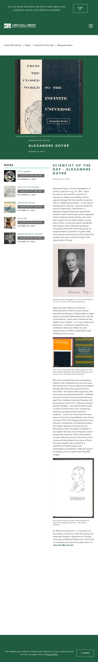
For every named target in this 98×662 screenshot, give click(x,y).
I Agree (85, 653)
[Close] (92, 8)
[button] (91, 26)
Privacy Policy (52, 654)
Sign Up (80, 8)
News (28, 45)
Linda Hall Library (13, 45)
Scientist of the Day (44, 45)
